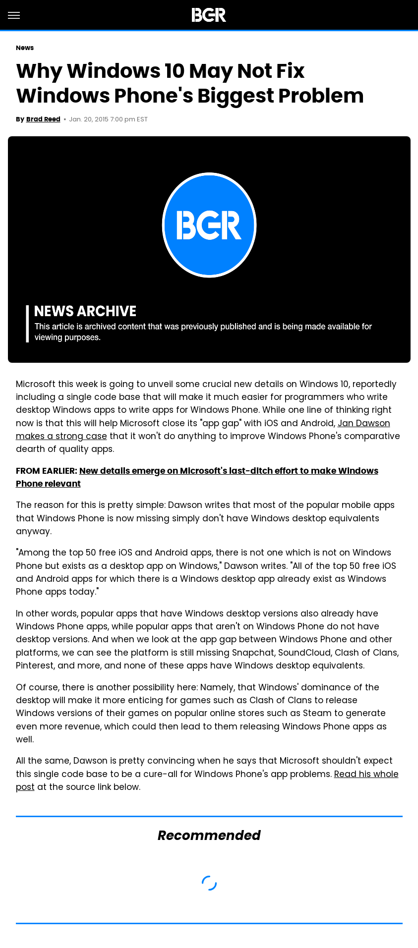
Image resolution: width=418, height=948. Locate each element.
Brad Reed (43, 119)
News (25, 48)
